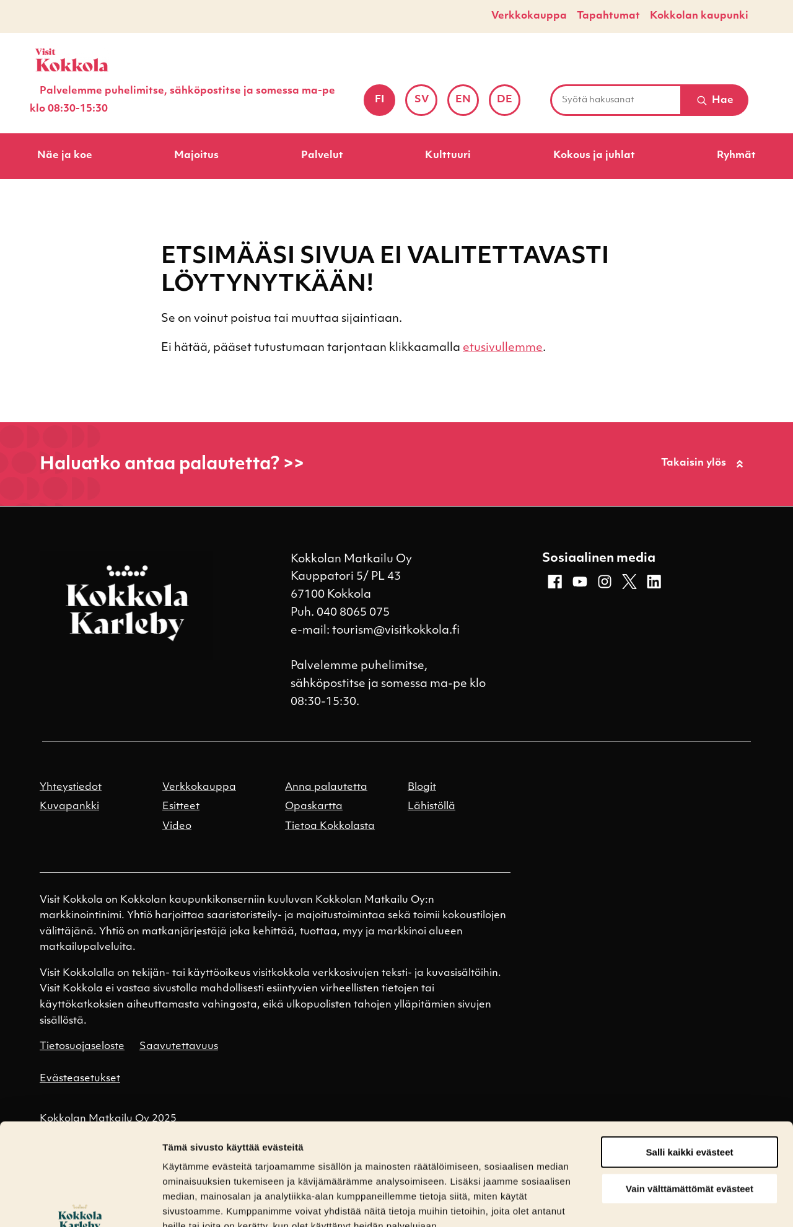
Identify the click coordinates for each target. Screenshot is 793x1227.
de (508, 104)
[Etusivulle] (72, 60)
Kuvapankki (69, 807)
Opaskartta (314, 807)
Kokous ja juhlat (594, 156)
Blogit (422, 787)
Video (176, 826)
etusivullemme (503, 348)
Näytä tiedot (189, 1202)
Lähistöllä (431, 807)
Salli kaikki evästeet (690, 1065)
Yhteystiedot (71, 787)
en (467, 104)
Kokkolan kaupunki (699, 16)
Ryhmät (736, 156)
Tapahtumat (608, 16)
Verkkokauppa (529, 16)
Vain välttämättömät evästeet (689, 1101)
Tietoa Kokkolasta (330, 826)
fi (385, 104)
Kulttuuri (448, 156)
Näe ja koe (64, 156)
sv (425, 104)
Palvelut (322, 156)
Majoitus (196, 156)
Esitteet (180, 807)
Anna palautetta (326, 787)
